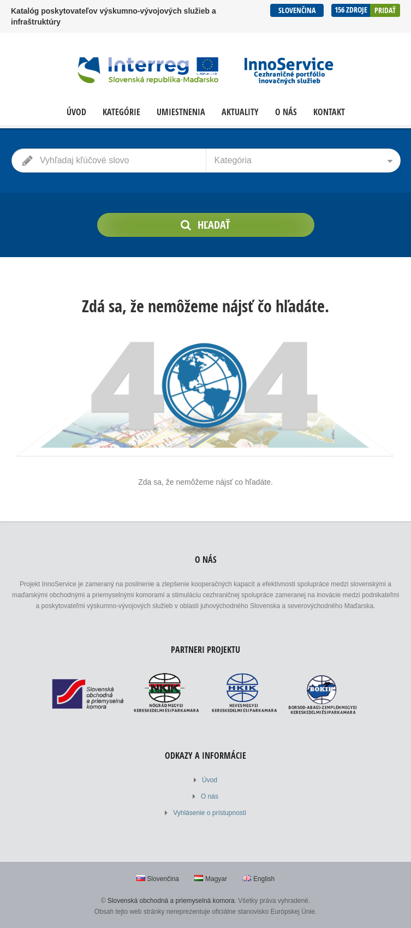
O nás (286, 112)
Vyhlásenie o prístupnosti (209, 813)
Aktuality (240, 112)
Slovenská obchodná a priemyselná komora (171, 901)
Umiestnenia (181, 112)
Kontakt (329, 112)
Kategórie (121, 112)
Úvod (76, 112)
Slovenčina (296, 10)
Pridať (385, 10)
